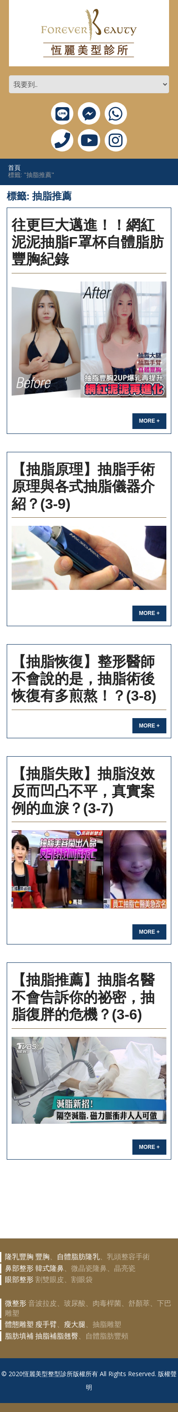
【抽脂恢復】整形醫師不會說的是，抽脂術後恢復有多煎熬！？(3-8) (84, 679)
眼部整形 (19, 1279)
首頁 (14, 167)
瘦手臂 (46, 1324)
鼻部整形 (19, 1268)
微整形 (15, 1303)
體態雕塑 (19, 1324)
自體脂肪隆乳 (78, 1256)
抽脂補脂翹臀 (56, 1336)
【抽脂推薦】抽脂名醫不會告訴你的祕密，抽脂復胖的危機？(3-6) (83, 997)
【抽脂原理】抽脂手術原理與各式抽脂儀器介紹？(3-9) (83, 486)
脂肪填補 (19, 1336)
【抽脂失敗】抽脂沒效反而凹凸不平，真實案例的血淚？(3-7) (83, 791)
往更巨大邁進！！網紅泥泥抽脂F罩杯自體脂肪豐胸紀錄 (88, 242)
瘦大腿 (74, 1324)
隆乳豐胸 (19, 1256)
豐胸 (42, 1256)
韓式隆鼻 (49, 1268)
